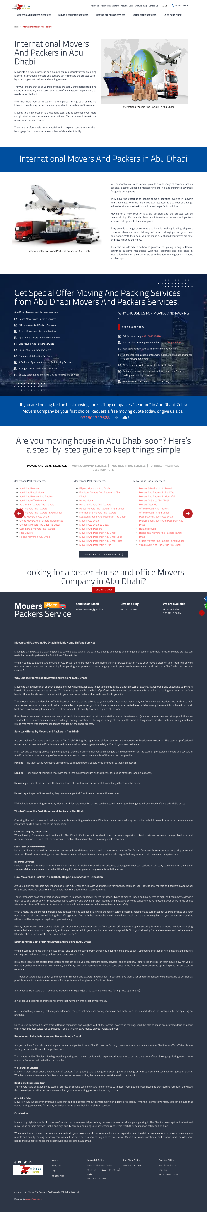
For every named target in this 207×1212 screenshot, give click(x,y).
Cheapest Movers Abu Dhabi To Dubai (39, 525)
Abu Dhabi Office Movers (32, 500)
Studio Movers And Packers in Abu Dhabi (161, 541)
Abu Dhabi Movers (29, 488)
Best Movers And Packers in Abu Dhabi (40, 512)
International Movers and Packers (37, 26)
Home (16, 26)
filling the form (174, 342)
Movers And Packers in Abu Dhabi (97, 533)
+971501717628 (151, 336)
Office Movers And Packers (154, 508)
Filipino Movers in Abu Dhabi (34, 537)
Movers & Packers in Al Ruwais (156, 488)
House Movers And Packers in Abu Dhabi (101, 508)
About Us (95, 5)
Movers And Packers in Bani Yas (156, 492)
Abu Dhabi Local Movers (32, 492)
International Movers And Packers (97, 512)
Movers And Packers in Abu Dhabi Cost (100, 537)
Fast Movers (26, 533)
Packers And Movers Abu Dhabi (156, 517)
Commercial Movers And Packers (37, 529)
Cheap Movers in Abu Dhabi (34, 517)
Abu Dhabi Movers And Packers (36, 496)
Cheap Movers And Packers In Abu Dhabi (41, 521)
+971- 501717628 (132, 1165)
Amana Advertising (33, 1198)
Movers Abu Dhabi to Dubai (94, 525)
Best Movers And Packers (33, 508)
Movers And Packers (90, 529)
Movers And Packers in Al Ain (95, 545)
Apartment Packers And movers (36, 504)
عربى (164, 6)
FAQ (145, 5)
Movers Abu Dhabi (89, 521)
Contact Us (153, 5)
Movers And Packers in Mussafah (157, 496)
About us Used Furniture (131, 5)
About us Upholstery (110, 5)
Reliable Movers (147, 529)
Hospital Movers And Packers (95, 504)
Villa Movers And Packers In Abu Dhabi (160, 545)
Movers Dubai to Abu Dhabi (154, 500)
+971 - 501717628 (96, 1178)
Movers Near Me (148, 504)
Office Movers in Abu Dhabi (154, 512)
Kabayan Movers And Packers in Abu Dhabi (102, 517)
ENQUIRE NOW (104, 589)
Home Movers (87, 500)
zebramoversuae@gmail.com (90, 609)
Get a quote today (133, 326)
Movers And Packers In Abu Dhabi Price (100, 541)
